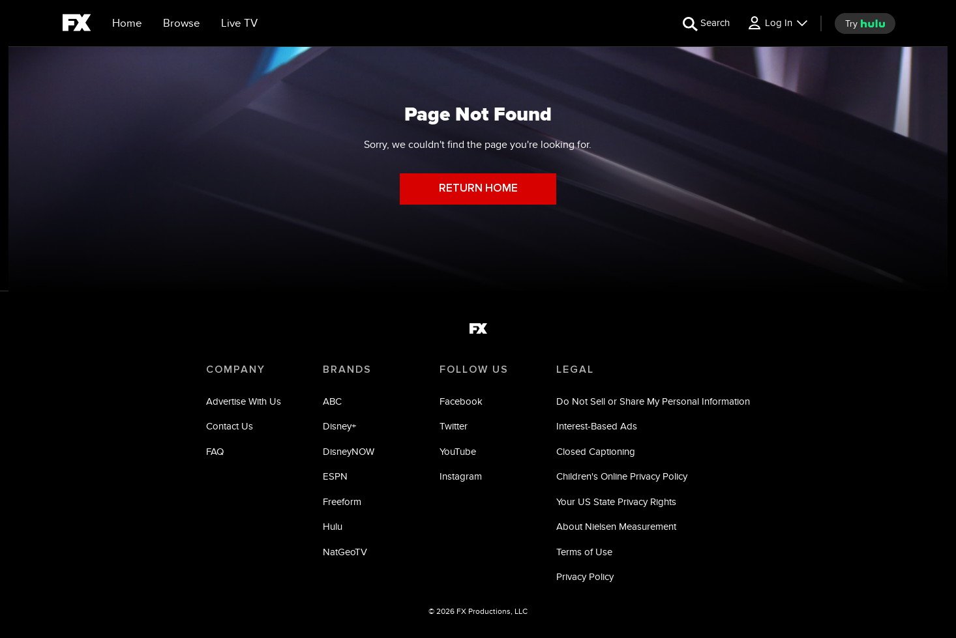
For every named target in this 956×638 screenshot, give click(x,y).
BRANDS (347, 369)
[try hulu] (865, 23)
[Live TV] (239, 23)
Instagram (461, 476)
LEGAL (575, 369)
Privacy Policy (585, 576)
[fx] (77, 25)
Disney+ (339, 426)
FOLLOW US (474, 369)
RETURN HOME (478, 188)
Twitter (454, 426)
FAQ (215, 451)
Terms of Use (584, 551)
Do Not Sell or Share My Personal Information (653, 401)
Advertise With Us (243, 401)
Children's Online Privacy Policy (621, 476)
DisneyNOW (348, 451)
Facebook (461, 401)
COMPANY (235, 369)
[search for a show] (706, 23)
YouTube (458, 451)
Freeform (342, 501)
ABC (332, 401)
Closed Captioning (595, 451)
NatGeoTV (345, 551)
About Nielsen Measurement (616, 526)
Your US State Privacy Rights (616, 501)
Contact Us (229, 426)
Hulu (332, 526)
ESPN (335, 476)
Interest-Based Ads (596, 426)
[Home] (127, 23)
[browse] (181, 23)
